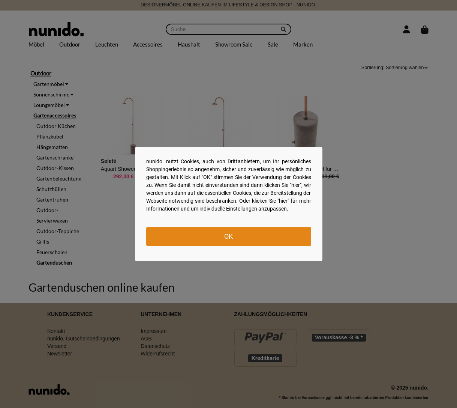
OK (228, 236)
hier (295, 185)
